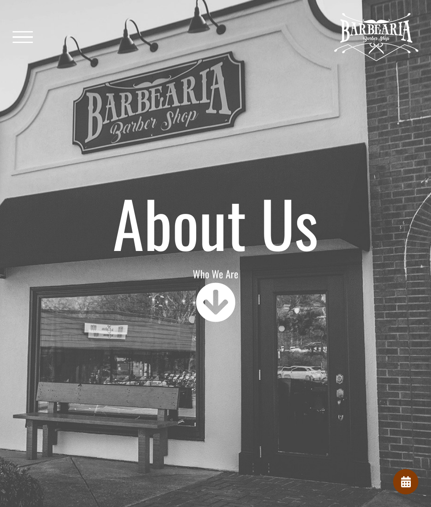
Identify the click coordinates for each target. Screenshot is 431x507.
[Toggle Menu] (23, 37)
